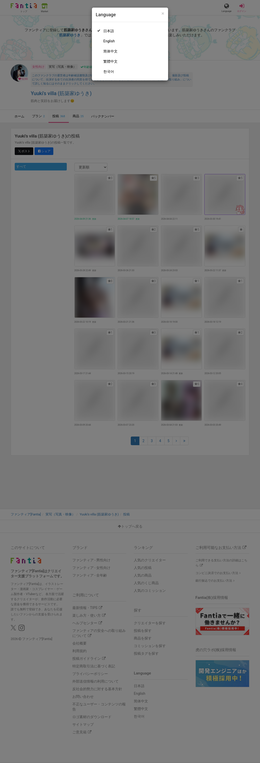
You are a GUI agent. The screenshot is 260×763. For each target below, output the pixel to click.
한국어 (108, 72)
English (109, 41)
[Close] (162, 13)
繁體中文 (110, 61)
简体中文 (110, 51)
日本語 (108, 31)
